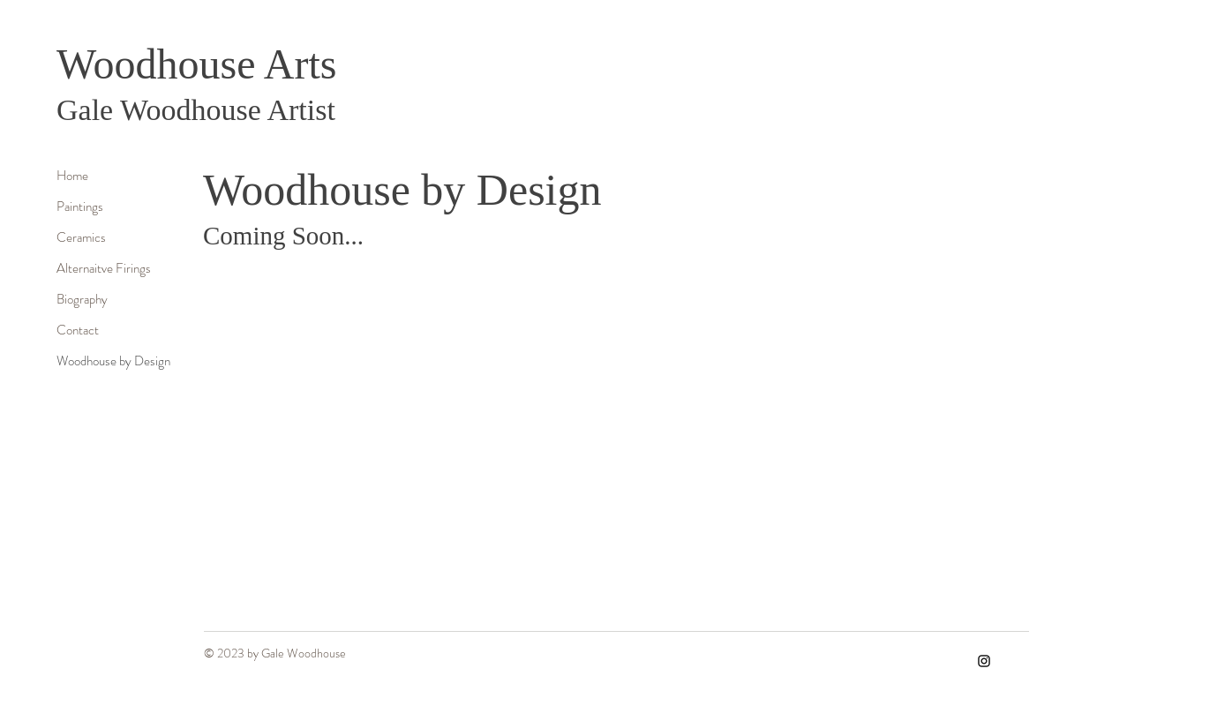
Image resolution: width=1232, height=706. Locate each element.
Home (72, 175)
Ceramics (81, 237)
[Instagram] (984, 661)
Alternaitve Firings (103, 268)
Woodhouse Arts (196, 64)
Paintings (79, 206)
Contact (77, 330)
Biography (82, 299)
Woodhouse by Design (113, 361)
